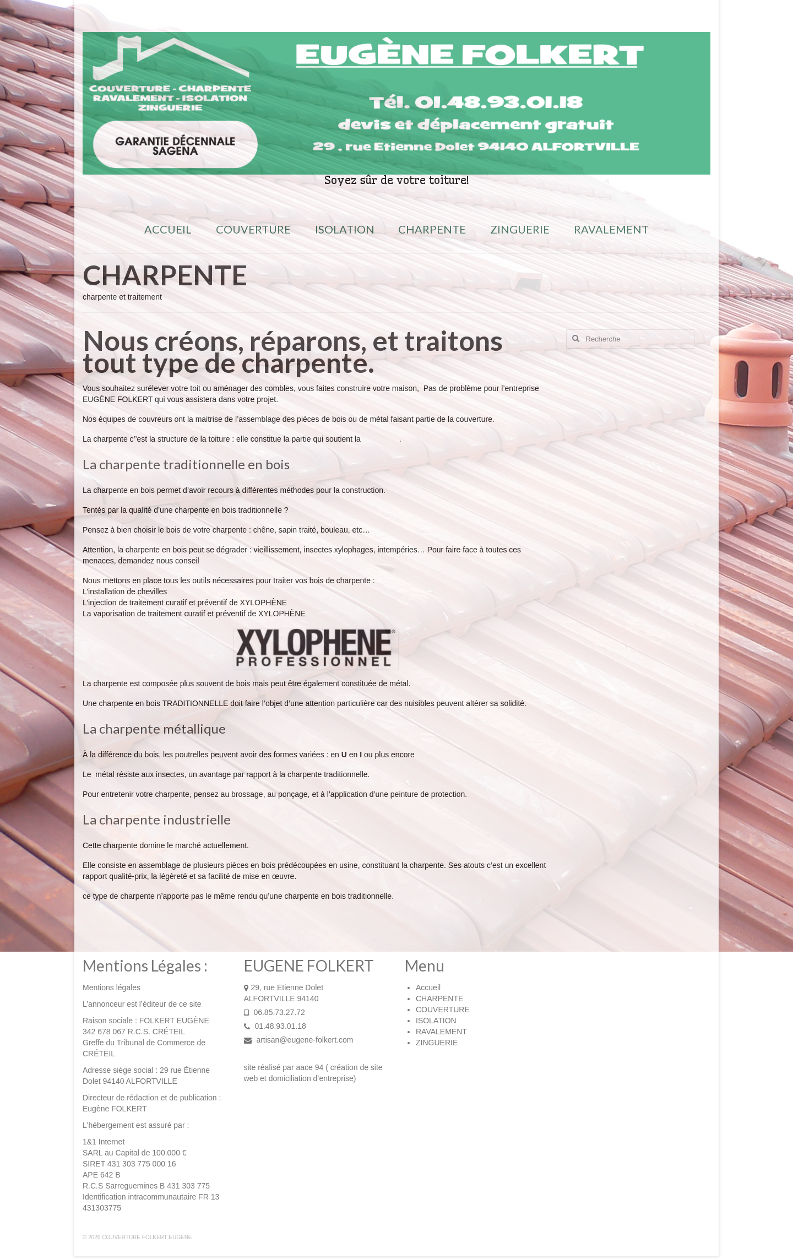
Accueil (428, 987)
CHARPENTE (439, 998)
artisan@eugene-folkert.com (299, 1039)
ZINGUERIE (437, 1042)
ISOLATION (436, 1020)
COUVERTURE (443, 1009)
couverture (381, 439)
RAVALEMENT (441, 1031)
